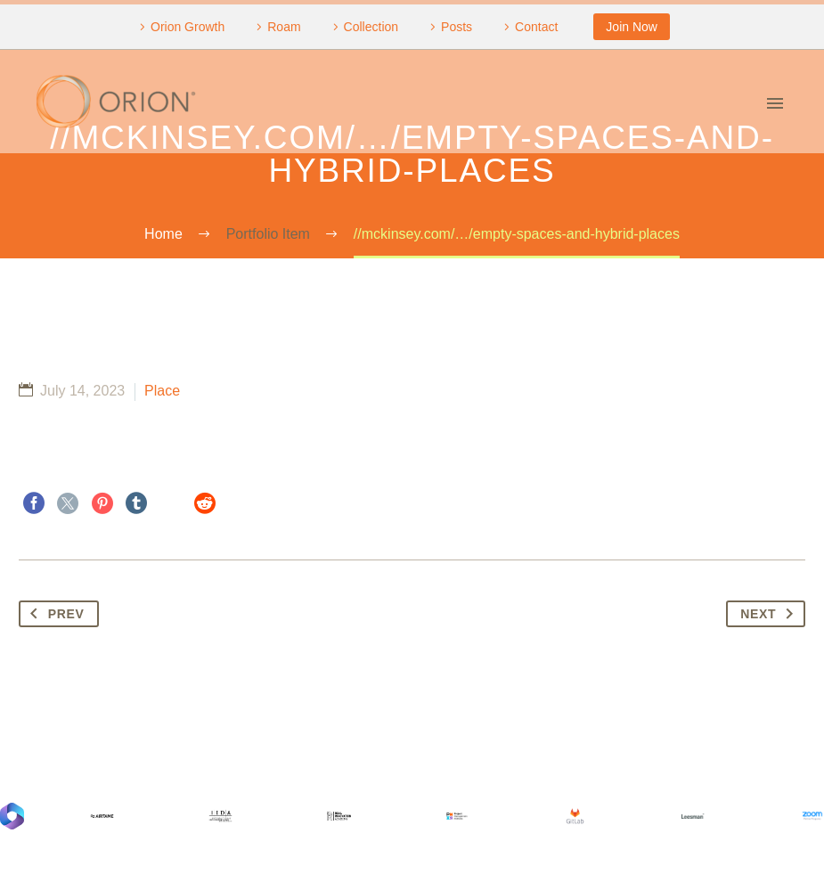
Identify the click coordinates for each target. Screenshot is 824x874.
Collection (371, 27)
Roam (283, 27)
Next (770, 613)
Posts (456, 27)
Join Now (631, 27)
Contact (536, 27)
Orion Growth (187, 27)
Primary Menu (775, 103)
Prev (54, 613)
